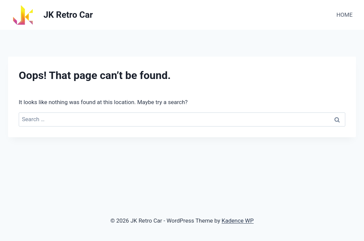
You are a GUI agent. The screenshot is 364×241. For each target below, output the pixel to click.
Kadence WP (238, 220)
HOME (344, 14)
